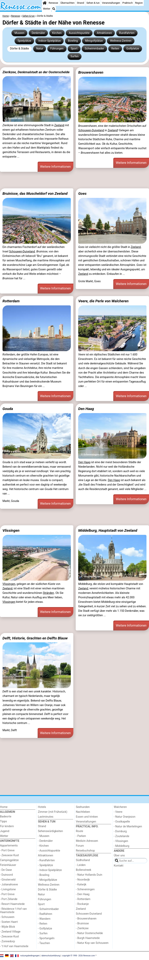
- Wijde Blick (7, 926)
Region (139, 2)
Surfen (74, 56)
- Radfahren (45, 914)
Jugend (4, 831)
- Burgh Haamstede (88, 938)
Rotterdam (11, 301)
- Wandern (44, 918)
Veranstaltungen (111, 2)
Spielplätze (24, 40)
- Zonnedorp (7, 941)
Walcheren (120, 807)
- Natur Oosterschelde (89, 933)
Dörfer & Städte (19, 48)
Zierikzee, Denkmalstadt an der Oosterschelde (36, 72)
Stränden (48, 593)
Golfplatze (132, 48)
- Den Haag (82, 894)
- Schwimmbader (48, 909)
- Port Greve (7, 850)
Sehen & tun (93, 2)
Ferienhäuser (8, 865)
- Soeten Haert (9, 922)
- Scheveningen (85, 889)
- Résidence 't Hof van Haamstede (13, 910)
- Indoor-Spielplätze (50, 870)
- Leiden (81, 865)
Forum (80, 845)
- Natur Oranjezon (124, 816)
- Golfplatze (45, 928)
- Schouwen (7, 917)
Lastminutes (45, 816)
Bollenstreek (83, 870)
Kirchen (57, 33)
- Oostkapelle (122, 821)
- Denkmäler (45, 841)
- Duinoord (6, 874)
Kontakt (119, 865)
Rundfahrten (126, 33)
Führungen (56, 48)
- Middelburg (121, 846)
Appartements (9, 845)
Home (4, 807)
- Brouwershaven (86, 918)
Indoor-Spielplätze (49, 40)
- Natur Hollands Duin (89, 874)
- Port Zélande (8, 899)
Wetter (46, 8)
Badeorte (5, 816)
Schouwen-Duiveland (91, 130)
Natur (39, 48)
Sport (74, 48)
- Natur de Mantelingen (128, 826)
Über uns (119, 855)
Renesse (53, 2)
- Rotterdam (83, 899)
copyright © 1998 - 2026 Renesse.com (78, 956)
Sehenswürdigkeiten (50, 831)
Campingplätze (9, 860)
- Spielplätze (45, 865)
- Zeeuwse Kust (9, 855)
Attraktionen (104, 33)
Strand (80, 2)
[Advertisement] (74, 180)
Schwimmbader (94, 48)
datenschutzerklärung (50, 956)
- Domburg (120, 831)
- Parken (81, 836)
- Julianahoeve (9, 884)
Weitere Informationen (55, 166)
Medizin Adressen (87, 841)
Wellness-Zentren (121, 40)
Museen (19, 33)
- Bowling (43, 875)
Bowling (73, 40)
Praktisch (127, 2)
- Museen (43, 836)
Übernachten (67, 2)
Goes (82, 193)
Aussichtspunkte (79, 33)
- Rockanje (82, 904)
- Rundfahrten (46, 860)
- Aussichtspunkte (49, 850)
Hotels (42, 807)
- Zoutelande (121, 836)
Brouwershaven (90, 72)
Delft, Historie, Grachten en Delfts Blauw (35, 638)
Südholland (83, 860)
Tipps (3, 821)
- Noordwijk (83, 879)
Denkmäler (38, 33)
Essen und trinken (87, 816)
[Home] (44, 3)
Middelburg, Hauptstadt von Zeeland (107, 530)
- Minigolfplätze (47, 880)
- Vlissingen (121, 841)
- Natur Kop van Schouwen (92, 943)
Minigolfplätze (94, 40)
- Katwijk (81, 884)
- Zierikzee (82, 928)
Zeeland (59, 125)
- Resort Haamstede (12, 904)
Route (79, 831)
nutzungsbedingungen (30, 956)
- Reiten (42, 923)
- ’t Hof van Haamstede (14, 946)
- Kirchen (43, 845)
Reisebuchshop (85, 850)
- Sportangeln (46, 938)
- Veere (118, 812)
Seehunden (83, 807)
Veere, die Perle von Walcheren (103, 301)
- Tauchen (44, 943)
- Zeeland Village (10, 931)
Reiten (115, 48)
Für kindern (7, 826)
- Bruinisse (82, 923)
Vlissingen (11, 530)
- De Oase (6, 870)
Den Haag (86, 408)
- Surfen (43, 933)
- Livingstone (8, 889)
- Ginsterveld (8, 879)
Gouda (8, 408)
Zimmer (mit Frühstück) (52, 812)
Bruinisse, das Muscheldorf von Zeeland (35, 193)
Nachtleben (83, 812)
